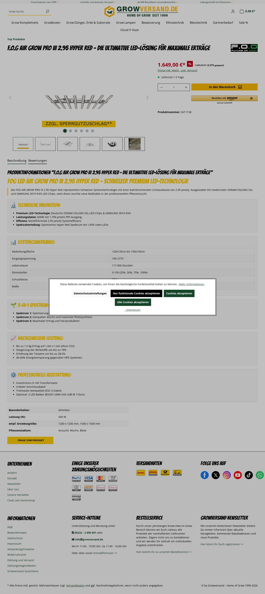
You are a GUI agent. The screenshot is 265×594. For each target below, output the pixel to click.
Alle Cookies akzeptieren (133, 302)
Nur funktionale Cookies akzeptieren (136, 293)
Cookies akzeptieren (179, 293)
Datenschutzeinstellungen (90, 293)
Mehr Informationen (191, 284)
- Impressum (132, 310)
